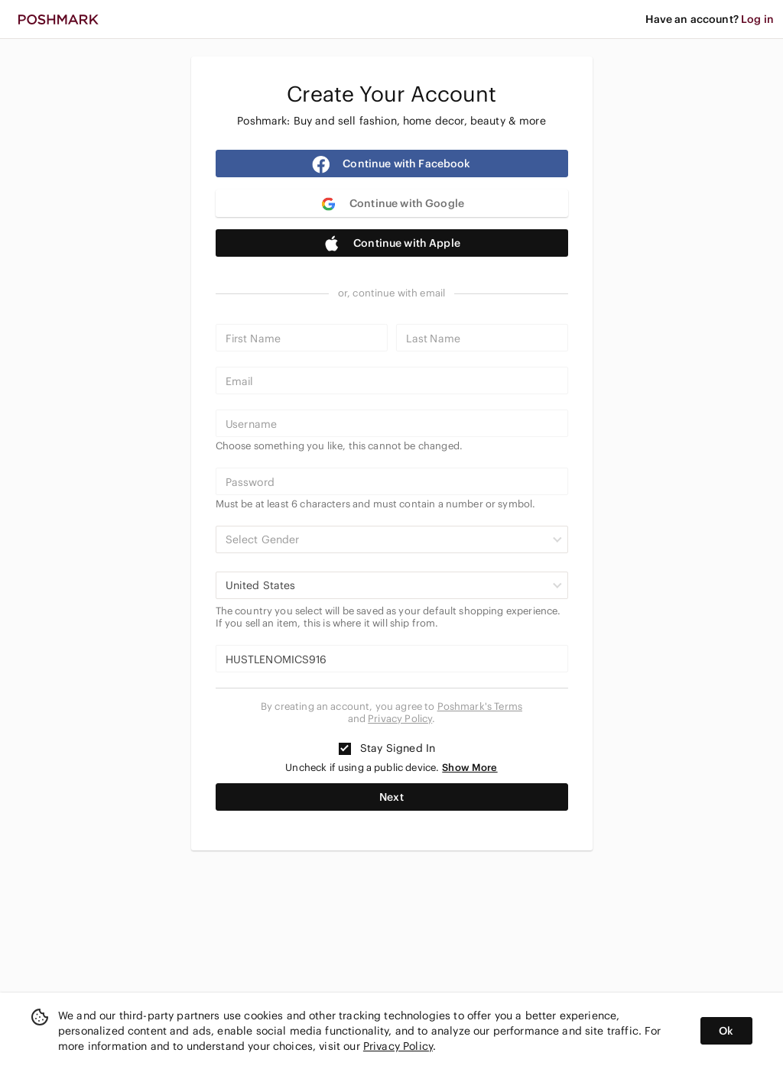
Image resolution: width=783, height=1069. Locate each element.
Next (391, 797)
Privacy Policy (400, 718)
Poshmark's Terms (479, 706)
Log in (757, 19)
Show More (469, 767)
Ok (726, 1031)
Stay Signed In (387, 748)
